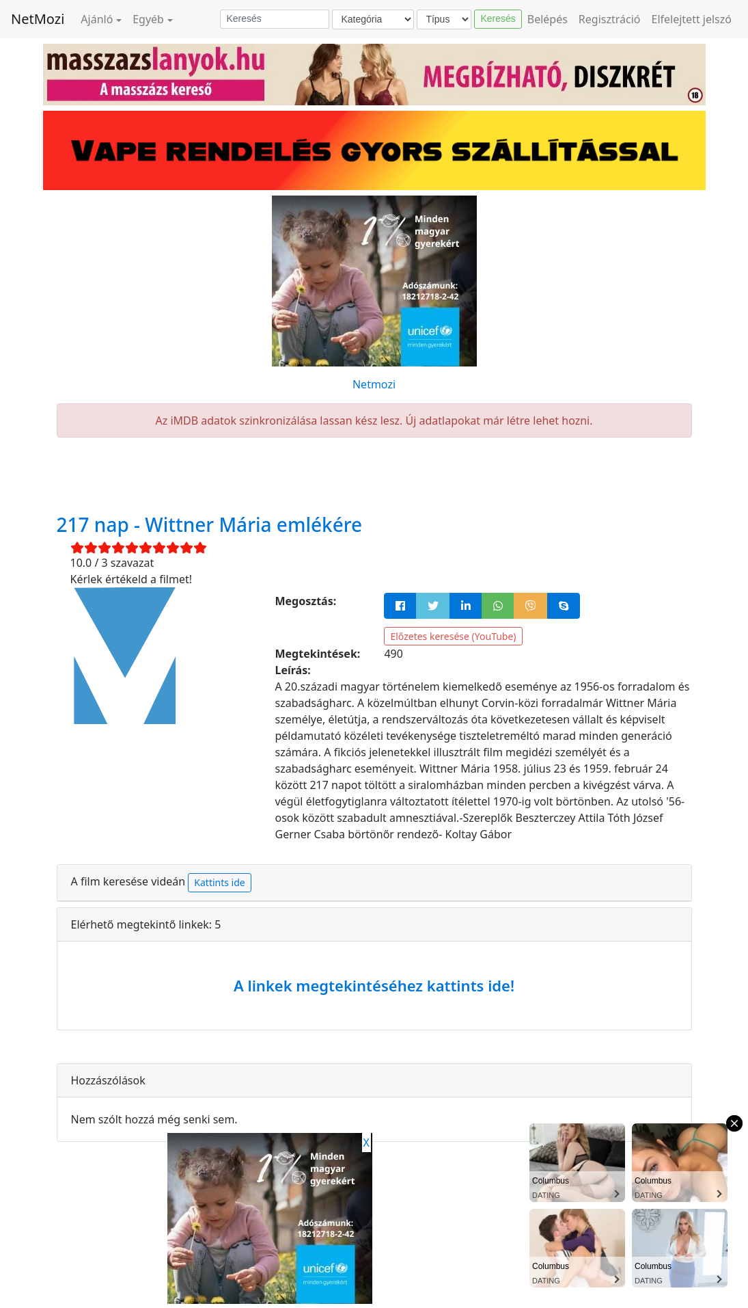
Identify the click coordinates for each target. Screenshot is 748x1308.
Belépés (547, 19)
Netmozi (374, 384)
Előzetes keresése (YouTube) (453, 636)
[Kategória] (373, 19)
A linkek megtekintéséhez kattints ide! (374, 985)
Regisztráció (610, 19)
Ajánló (97, 19)
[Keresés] (274, 19)
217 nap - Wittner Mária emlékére (210, 524)
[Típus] (444, 19)
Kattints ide (219, 882)
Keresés (497, 18)
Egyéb (148, 19)
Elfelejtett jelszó (692, 19)
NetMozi (37, 19)
